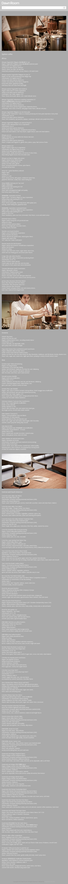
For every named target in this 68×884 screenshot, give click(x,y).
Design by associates (49, 881)
